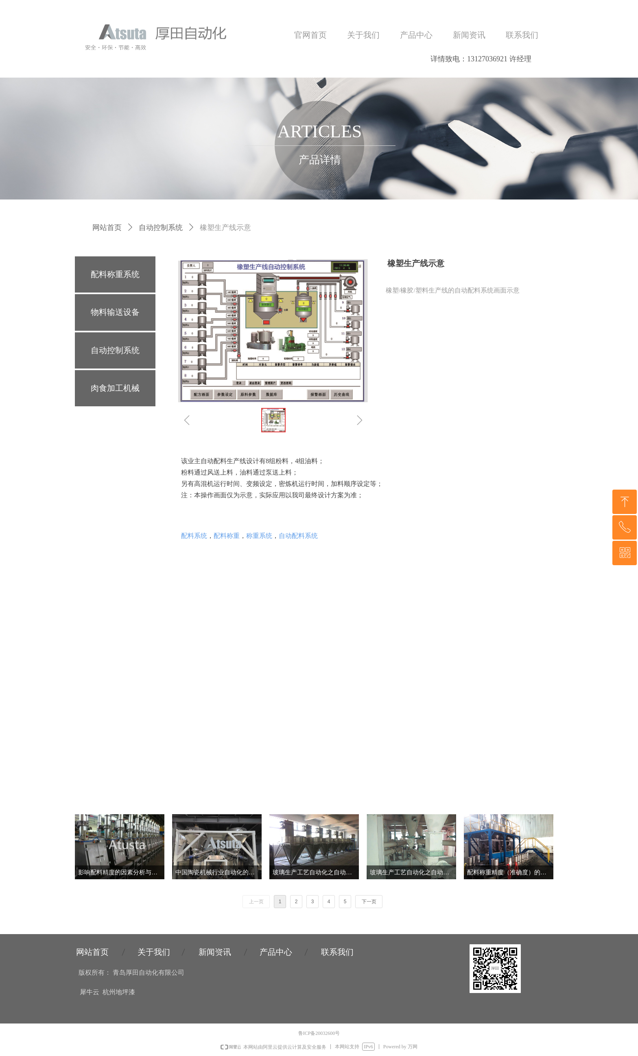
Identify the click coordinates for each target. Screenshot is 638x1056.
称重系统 (259, 535)
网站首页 (107, 227)
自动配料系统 (298, 535)
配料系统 (194, 535)
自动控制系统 (161, 227)
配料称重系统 (115, 274)
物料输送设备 (115, 312)
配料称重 (227, 535)
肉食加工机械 (115, 388)
